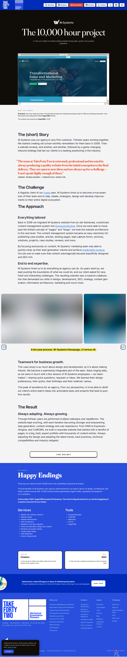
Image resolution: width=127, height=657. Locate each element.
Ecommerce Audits (87, 619)
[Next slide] (123, 347)
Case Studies (100, 607)
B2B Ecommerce (54, 625)
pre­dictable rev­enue (93, 249)
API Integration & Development (59, 613)
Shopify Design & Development (59, 610)
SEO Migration (54, 627)
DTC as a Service (86, 625)
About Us (115, 607)
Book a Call (115, 618)
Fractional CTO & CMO (56, 619)
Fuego (47, 192)
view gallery (63, 454)
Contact (114, 621)
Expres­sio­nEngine (65, 226)
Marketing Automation (56, 622)
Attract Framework (87, 622)
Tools (98, 610)
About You (115, 604)
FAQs (113, 615)
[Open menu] (122, 5)
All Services (53, 630)
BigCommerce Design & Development (61, 607)
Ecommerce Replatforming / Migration (61, 604)
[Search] (110, 5)
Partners (99, 613)
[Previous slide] (4, 347)
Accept (9, 651)
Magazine (99, 619)
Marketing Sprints (86, 628)
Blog (97, 616)
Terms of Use (12, 647)
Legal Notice (41, 651)
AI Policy (99, 627)
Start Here (99, 604)
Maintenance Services (56, 616)
